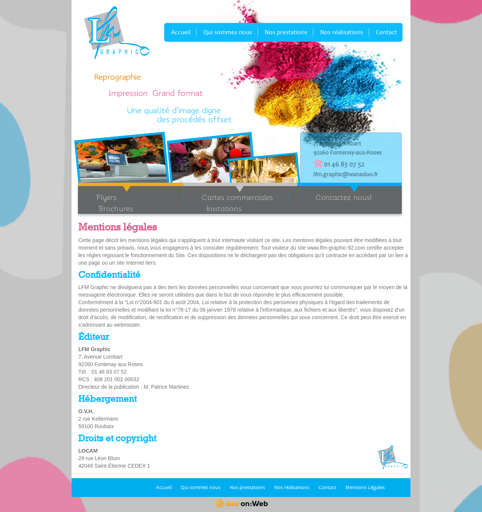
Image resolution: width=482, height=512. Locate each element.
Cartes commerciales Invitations (228, 202)
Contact (386, 32)
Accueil (181, 32)
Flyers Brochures (105, 202)
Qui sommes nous (227, 32)
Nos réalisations (341, 32)
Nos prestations (286, 32)
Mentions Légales (365, 487)
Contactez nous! (344, 197)
